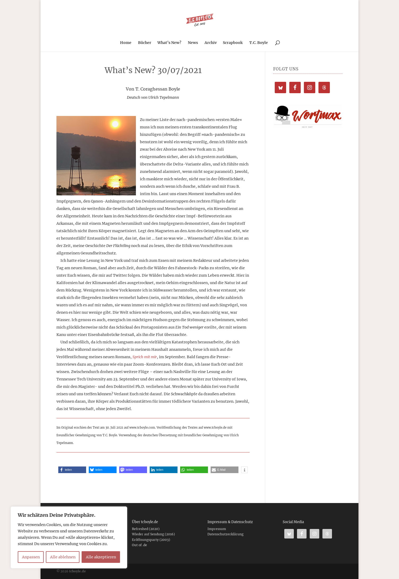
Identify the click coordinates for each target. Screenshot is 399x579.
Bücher (144, 43)
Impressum (216, 529)
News (193, 43)
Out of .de (139, 545)
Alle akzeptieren (101, 557)
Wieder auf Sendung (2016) (153, 534)
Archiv (211, 43)
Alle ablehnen (63, 557)
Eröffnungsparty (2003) (151, 540)
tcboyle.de (77, 571)
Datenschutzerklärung (225, 534)
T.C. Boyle (258, 43)
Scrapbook (233, 43)
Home (125, 43)
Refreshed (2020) (145, 529)
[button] (72, 469)
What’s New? (169, 43)
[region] (69, 537)
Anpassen (31, 557)
